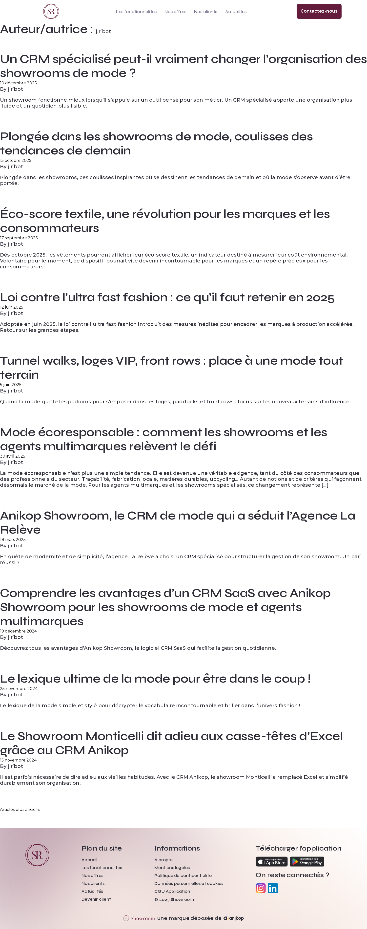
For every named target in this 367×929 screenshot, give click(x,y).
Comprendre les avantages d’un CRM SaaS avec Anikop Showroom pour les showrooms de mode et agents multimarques (165, 607)
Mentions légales (172, 867)
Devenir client (96, 899)
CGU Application (172, 891)
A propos (163, 859)
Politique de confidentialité (183, 875)
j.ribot (15, 89)
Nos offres (175, 11)
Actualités (236, 11)
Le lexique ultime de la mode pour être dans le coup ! (155, 679)
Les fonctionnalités (136, 11)
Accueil (89, 859)
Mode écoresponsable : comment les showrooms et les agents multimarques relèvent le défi (163, 439)
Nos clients (205, 11)
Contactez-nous (319, 11)
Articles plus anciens (20, 809)
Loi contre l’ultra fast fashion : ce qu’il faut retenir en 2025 (167, 297)
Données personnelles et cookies (188, 883)
